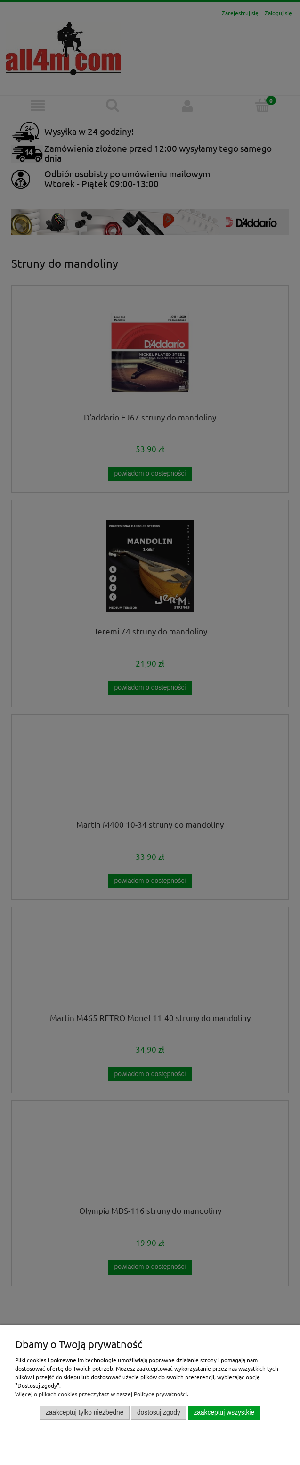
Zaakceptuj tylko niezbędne (85, 1412)
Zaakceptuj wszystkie (224, 1412)
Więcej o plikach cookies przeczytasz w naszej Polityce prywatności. (101, 1394)
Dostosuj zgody (158, 1412)
